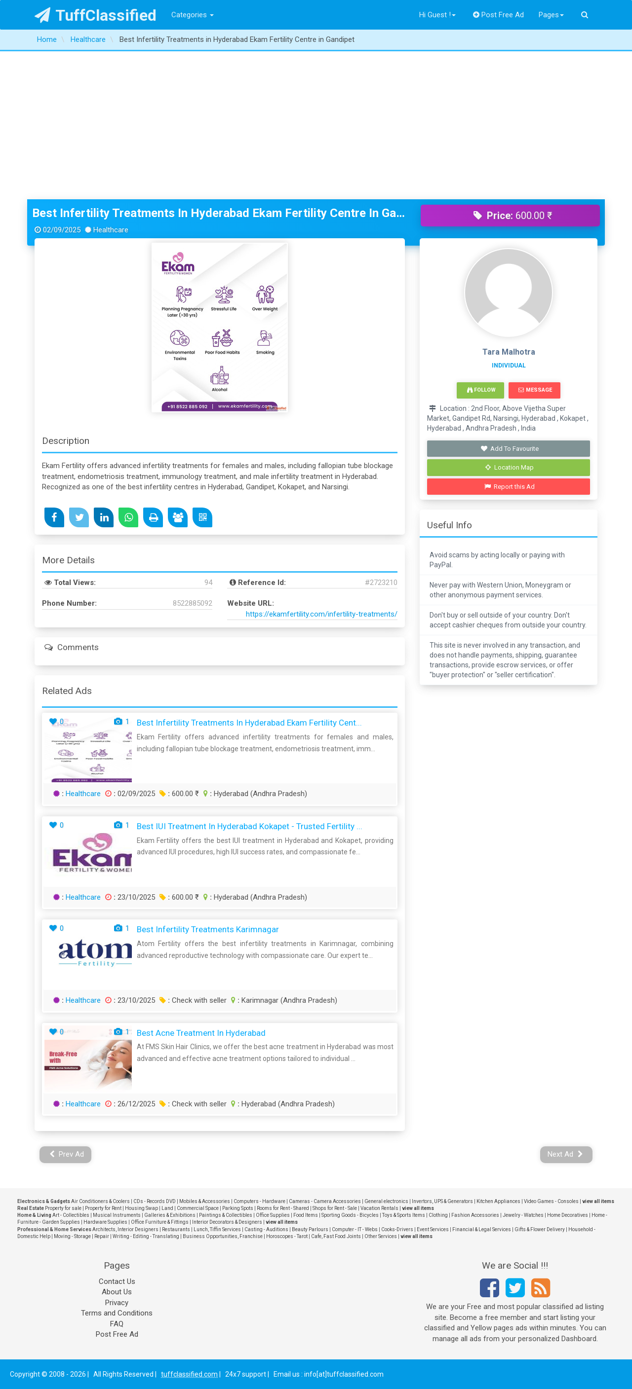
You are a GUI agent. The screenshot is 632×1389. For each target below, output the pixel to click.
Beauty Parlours (310, 1229)
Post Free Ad (498, 14)
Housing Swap (141, 1208)
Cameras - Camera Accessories (325, 1201)
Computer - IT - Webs (355, 1229)
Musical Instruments (117, 1215)
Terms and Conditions (117, 1313)
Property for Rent (103, 1208)
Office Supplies (273, 1215)
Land (167, 1208)
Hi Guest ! (437, 14)
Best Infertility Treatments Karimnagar (208, 929)
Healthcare (83, 793)
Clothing (438, 1215)
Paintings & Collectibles (225, 1215)
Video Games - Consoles (551, 1201)
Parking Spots (237, 1208)
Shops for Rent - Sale (335, 1208)
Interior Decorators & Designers (227, 1222)
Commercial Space (198, 1208)
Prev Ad (66, 1154)
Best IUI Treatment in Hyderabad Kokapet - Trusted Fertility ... (249, 826)
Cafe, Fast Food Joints (336, 1236)
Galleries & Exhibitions (170, 1215)
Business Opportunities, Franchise (223, 1236)
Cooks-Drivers (397, 1229)
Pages (551, 14)
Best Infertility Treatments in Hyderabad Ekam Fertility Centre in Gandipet (219, 213)
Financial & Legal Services (481, 1229)
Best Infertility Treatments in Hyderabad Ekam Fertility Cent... (249, 723)
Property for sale (63, 1208)
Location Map (509, 467)
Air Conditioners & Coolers (100, 1201)
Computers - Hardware (259, 1201)
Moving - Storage (72, 1236)
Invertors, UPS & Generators (442, 1201)
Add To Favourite (509, 448)
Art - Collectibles (70, 1215)
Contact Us (117, 1281)
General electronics (386, 1201)
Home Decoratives (567, 1215)
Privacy (116, 1302)
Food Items (305, 1215)
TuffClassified (96, 15)
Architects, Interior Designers (125, 1229)
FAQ (116, 1323)
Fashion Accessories (475, 1215)
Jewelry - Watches (523, 1215)
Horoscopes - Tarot (287, 1236)
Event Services (433, 1229)
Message (535, 390)
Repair (101, 1236)
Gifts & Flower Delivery (539, 1229)
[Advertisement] (316, 125)
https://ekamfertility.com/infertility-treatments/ (321, 614)
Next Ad (565, 1154)
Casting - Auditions (266, 1229)
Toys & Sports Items (403, 1215)
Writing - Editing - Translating (146, 1236)
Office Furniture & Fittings (160, 1222)
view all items (598, 1201)
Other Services (380, 1236)
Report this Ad (509, 486)
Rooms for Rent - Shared (283, 1208)
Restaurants (176, 1229)
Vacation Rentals (379, 1208)
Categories (192, 14)
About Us (117, 1291)
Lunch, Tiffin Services (217, 1229)
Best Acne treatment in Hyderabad (201, 1033)
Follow (481, 390)
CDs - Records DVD (154, 1201)
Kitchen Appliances (498, 1201)
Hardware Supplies (105, 1222)
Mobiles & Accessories (204, 1201)
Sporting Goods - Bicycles (350, 1215)
